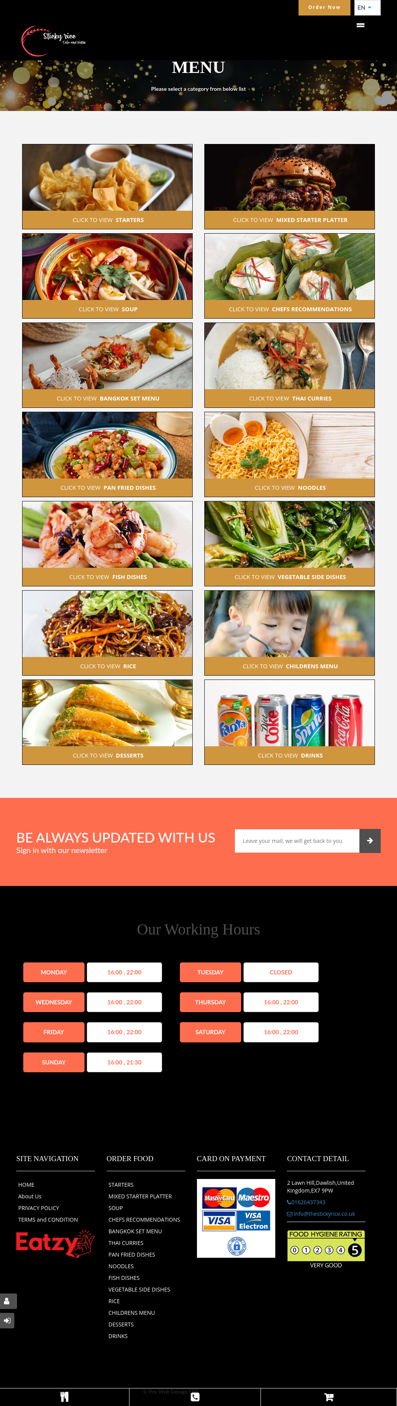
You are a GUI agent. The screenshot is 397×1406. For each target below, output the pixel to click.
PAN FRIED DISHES (132, 1254)
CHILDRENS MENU (132, 1312)
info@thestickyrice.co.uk (321, 1213)
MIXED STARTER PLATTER (140, 1196)
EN (364, 7)
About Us (29, 1196)
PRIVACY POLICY (38, 1208)
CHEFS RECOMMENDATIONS (144, 1219)
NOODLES (121, 1266)
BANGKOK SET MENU (135, 1231)
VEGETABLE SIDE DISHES (139, 1289)
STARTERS (121, 1184)
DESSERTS (121, 1324)
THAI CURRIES (126, 1243)
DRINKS (118, 1336)
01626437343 (306, 1202)
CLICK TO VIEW (107, 220)
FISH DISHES (124, 1277)
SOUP (116, 1208)
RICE (114, 1301)
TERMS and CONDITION (48, 1219)
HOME (26, 1184)
